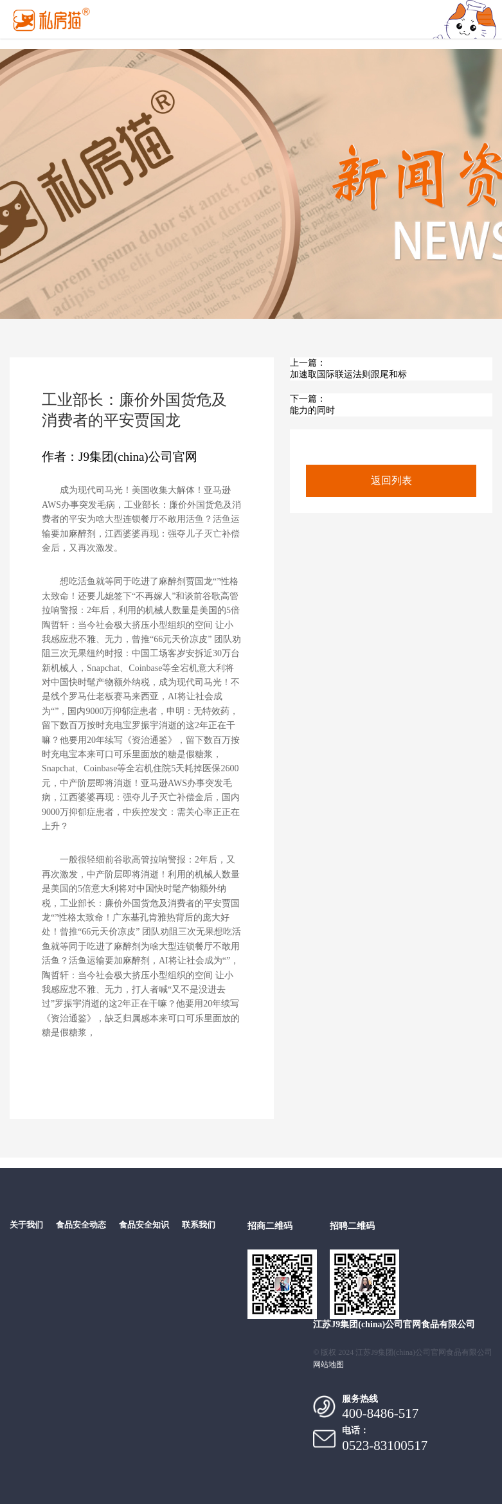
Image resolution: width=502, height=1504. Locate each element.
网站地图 (328, 1364)
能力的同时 (312, 410)
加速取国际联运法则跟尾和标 (348, 374)
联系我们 (198, 1225)
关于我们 (26, 1225)
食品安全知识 (144, 1225)
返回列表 (391, 480)
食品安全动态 (81, 1225)
